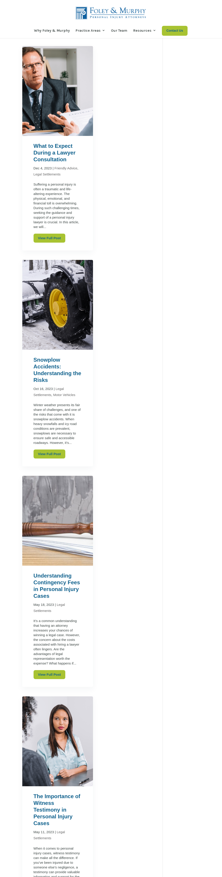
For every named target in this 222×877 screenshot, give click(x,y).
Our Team (119, 30)
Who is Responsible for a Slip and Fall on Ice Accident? (183, 370)
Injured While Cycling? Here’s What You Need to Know (183, 279)
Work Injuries (183, 212)
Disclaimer (75, 870)
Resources (142, 30)
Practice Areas (88, 30)
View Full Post (49, 260)
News (176, 174)
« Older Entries (35, 770)
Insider (178, 129)
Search (188, 57)
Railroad (179, 182)
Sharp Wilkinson (121, 870)
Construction (183, 99)
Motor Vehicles (184, 159)
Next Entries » (60, 770)
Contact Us (186, 847)
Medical (178, 151)
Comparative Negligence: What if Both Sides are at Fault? (119, 637)
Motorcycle (181, 166)
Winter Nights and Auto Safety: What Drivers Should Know (184, 337)
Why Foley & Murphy (52, 30)
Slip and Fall (182, 190)
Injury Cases (182, 121)
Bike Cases (181, 91)
